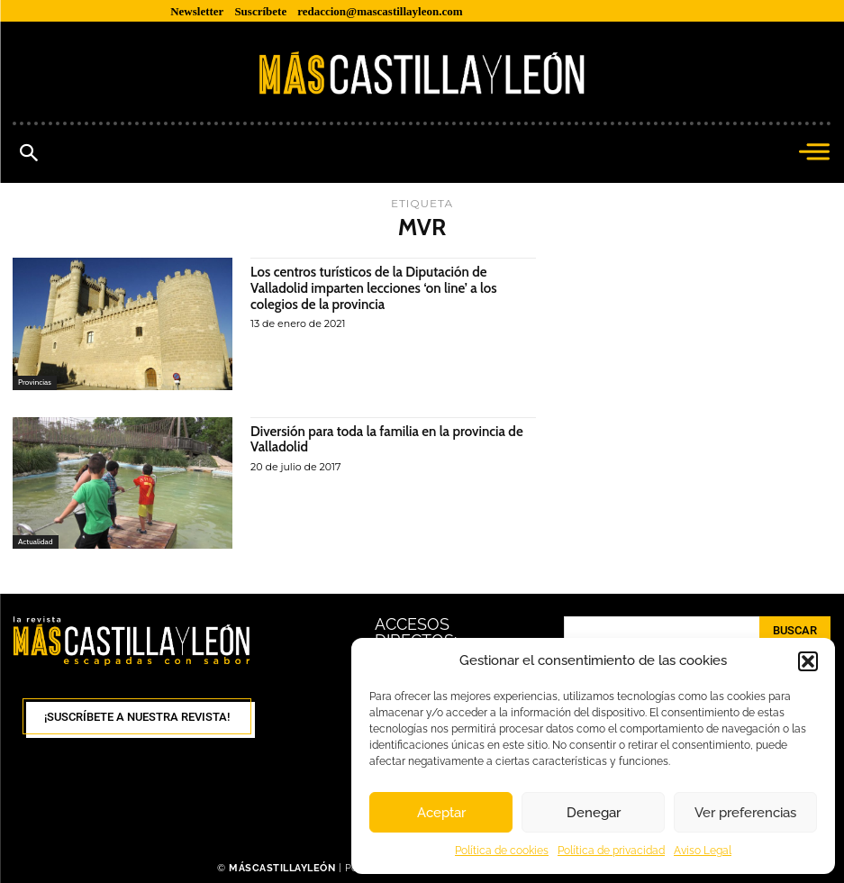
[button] (808, 661)
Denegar (594, 813)
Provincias (35, 382)
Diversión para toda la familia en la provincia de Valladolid (386, 439)
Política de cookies (502, 850)
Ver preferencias (745, 813)
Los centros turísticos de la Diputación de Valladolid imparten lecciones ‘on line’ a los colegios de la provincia (381, 287)
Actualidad (36, 541)
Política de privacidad (611, 850)
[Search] (794, 630)
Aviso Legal (702, 850)
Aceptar (441, 813)
